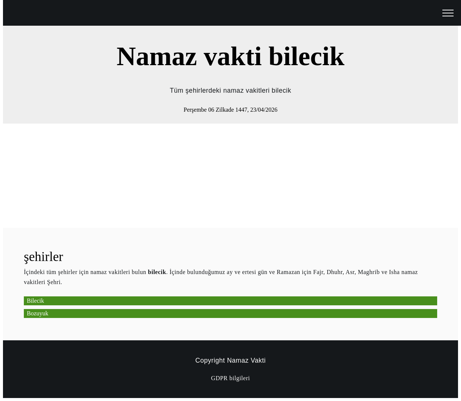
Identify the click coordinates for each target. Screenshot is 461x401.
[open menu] (448, 13)
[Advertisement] (226, 176)
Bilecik (35, 300)
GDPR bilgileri (230, 378)
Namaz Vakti (246, 360)
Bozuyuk (37, 313)
